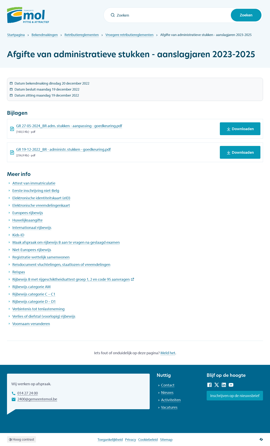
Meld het (167, 352)
